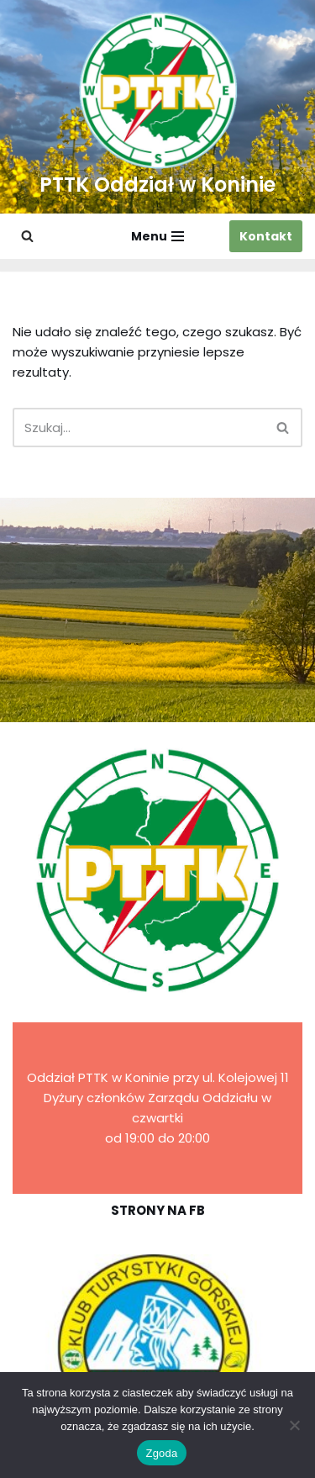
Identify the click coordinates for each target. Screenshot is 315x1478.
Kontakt (265, 236)
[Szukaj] (27, 236)
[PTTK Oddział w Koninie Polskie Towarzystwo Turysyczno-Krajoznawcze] (157, 107)
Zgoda (161, 1453)
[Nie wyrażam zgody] (294, 1425)
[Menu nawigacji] (157, 236)
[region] (157, 1347)
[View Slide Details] (157, 1347)
